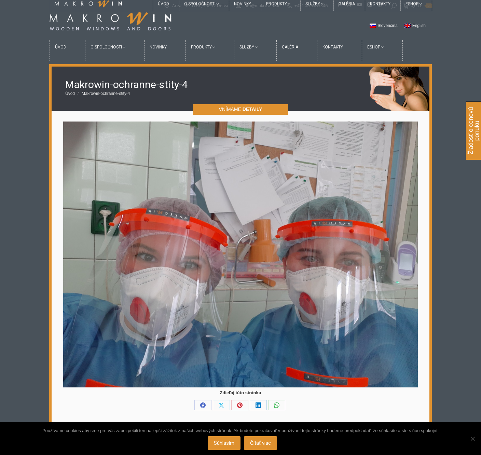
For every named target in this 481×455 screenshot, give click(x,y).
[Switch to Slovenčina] (383, 26)
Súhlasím (224, 443)
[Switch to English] (415, 26)
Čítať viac (260, 443)
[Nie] (472, 438)
